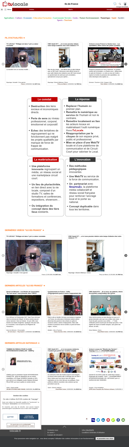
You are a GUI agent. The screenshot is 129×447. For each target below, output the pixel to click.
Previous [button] (3, 64)
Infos (88, 430)
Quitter (10, 417)
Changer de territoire (122, 7)
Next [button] (125, 64)
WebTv (70, 9)
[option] (23, 63)
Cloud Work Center (102, 331)
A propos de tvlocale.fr (54, 435)
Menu (9, 9)
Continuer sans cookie (29, 417)
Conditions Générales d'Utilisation (93, 432)
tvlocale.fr (15, 430)
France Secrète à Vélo (60, 331)
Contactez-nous (52, 430)
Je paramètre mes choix (105, 438)
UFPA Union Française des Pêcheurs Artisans (101, 389)
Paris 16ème (104, 84)
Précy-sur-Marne (62, 84)
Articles (31, 9)
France (23, 84)
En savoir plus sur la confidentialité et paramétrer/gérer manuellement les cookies (20, 425)
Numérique (105, 18)
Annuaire (109, 9)
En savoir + (51, 432)
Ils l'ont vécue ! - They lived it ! (16, 331)
